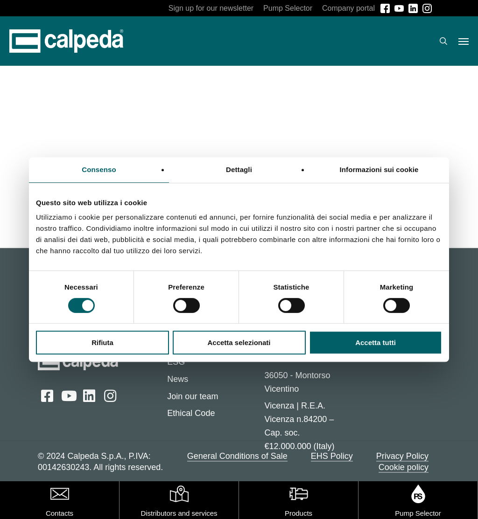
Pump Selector (418, 513)
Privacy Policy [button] (402, 456)
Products (298, 513)
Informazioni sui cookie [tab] (379, 169)
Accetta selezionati (238, 342)
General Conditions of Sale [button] (237, 456)
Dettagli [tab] (239, 169)
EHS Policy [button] (332, 456)
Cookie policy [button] (404, 467)
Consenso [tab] (99, 169)
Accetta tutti (375, 342)
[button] (463, 41)
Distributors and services (179, 513)
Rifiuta (102, 342)
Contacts (59, 513)
